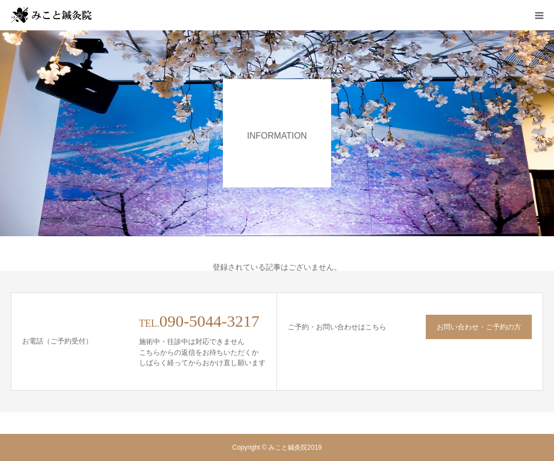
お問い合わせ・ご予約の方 (479, 327)
